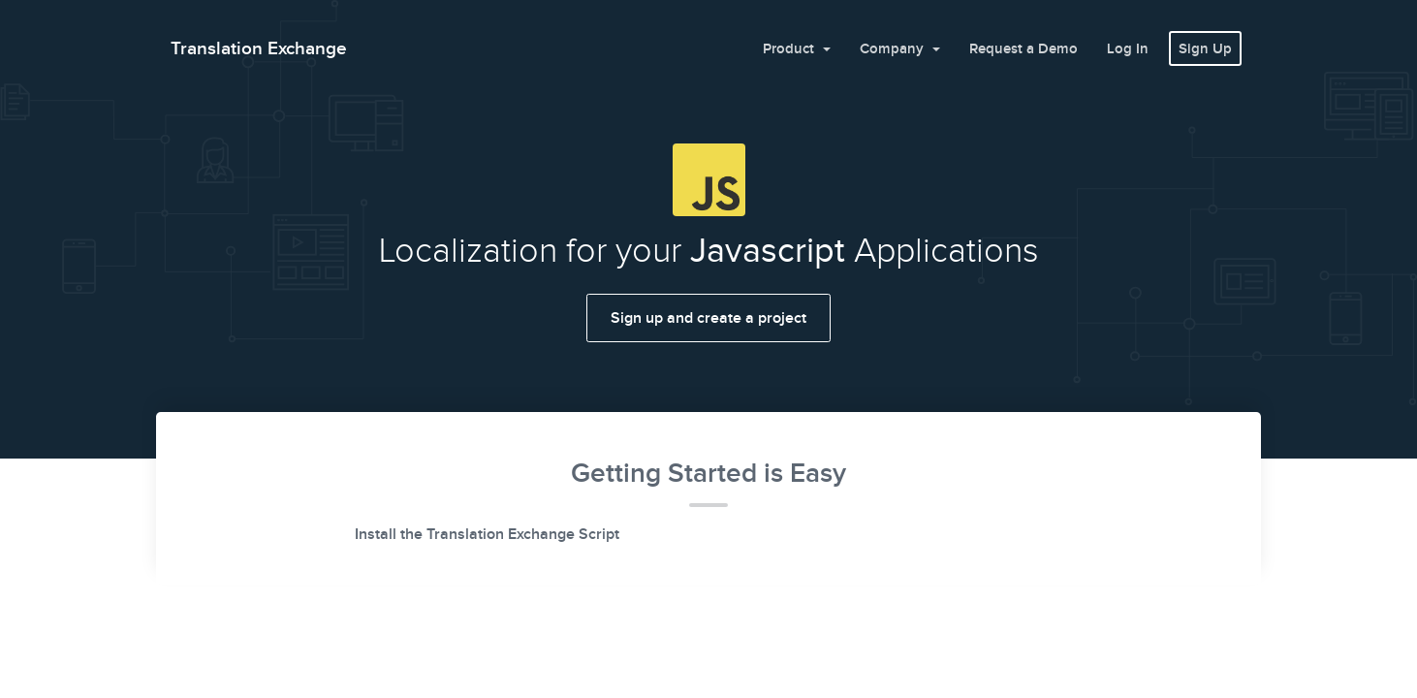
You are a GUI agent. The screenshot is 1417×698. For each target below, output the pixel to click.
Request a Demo (1023, 48)
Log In (1128, 48)
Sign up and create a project (708, 318)
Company (894, 48)
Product (790, 48)
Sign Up (1205, 48)
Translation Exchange (259, 48)
